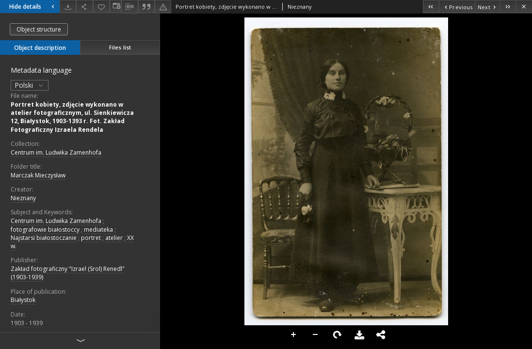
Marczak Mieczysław (38, 175)
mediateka (98, 229)
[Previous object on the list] (457, 6)
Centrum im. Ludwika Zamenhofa (56, 152)
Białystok (23, 300)
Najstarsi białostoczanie (44, 238)
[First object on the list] (431, 6)
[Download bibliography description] (129, 7)
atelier (114, 238)
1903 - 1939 (27, 323)
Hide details (33, 6)
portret (91, 238)
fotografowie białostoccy (45, 229)
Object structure (38, 29)
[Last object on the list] (508, 6)
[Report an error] (163, 6)
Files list (120, 47)
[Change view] (115, 6)
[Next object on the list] (487, 6)
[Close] (524, 6)
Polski (30, 85)
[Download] (68, 6)
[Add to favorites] (101, 6)
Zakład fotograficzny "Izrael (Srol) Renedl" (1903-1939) (68, 273)
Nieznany (23, 198)
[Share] (84, 6)
